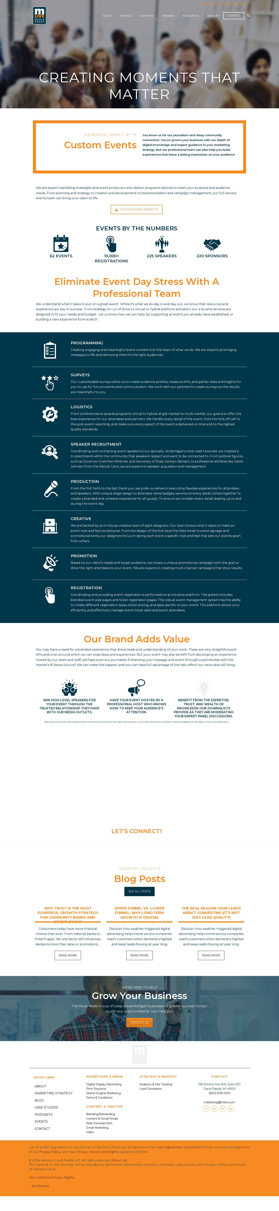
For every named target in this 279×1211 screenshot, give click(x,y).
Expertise (147, 15)
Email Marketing (97, 1127)
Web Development (99, 1123)
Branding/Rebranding (100, 1114)
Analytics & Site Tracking (156, 1084)
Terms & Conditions (99, 1097)
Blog (39, 1100)
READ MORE (68, 955)
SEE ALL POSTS (139, 891)
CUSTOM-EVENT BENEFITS (136, 209)
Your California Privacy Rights (51, 1177)
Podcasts (44, 1114)
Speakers (168, 15)
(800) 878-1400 (208, 3)
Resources (191, 15)
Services (126, 15)
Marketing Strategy (53, 1093)
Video (90, 1132)
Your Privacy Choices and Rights (94, 1152)
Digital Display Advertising (103, 1084)
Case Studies (46, 1107)
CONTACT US (139, 1022)
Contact (233, 15)
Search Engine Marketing (103, 1093)
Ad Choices (47, 1193)
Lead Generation (151, 1088)
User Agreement (170, 1147)
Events (41, 1121)
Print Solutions (96, 1088)
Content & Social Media (102, 1118)
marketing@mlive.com (219, 1102)
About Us (119, 1160)
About (107, 15)
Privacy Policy (50, 1152)
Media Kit (213, 15)
